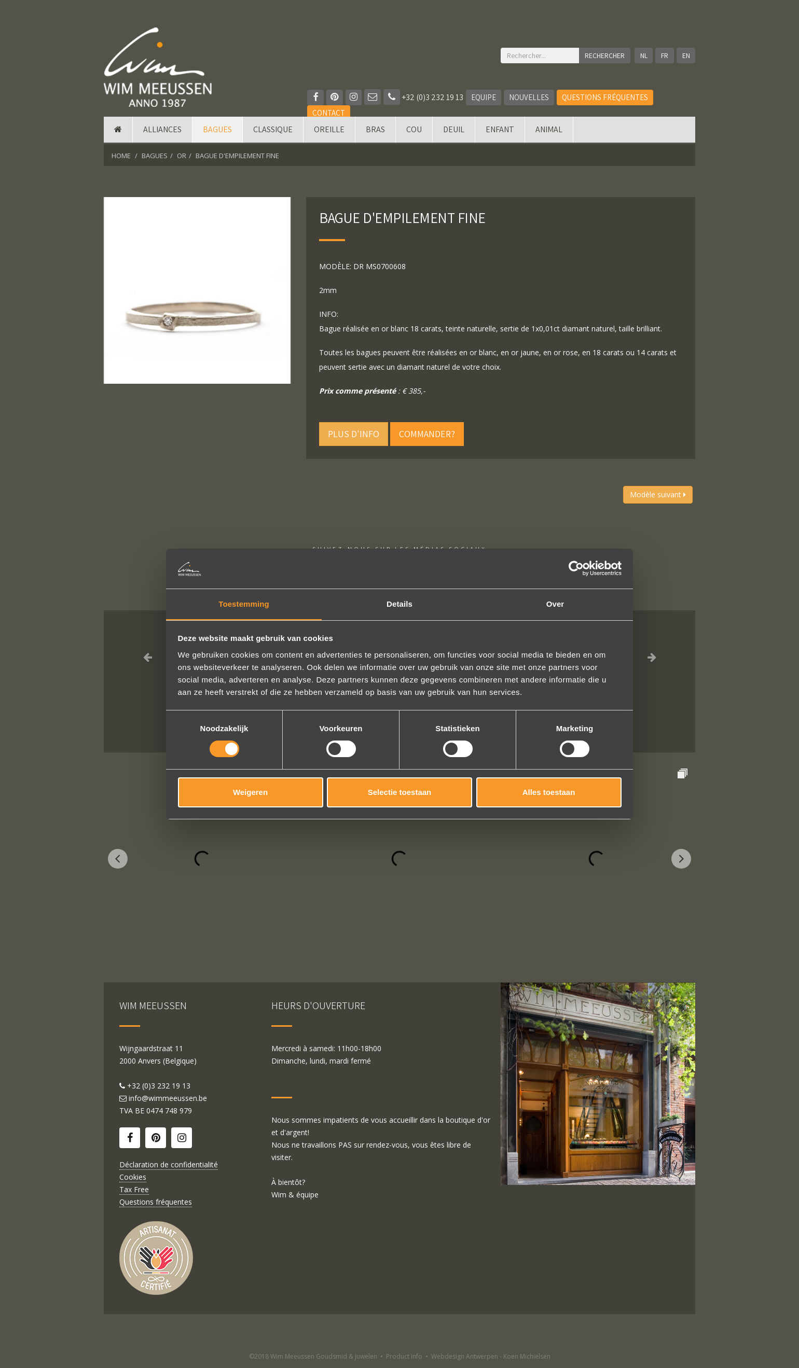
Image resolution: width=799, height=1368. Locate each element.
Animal (548, 130)
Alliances (162, 130)
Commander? (427, 434)
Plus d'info (353, 434)
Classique (273, 130)
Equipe (484, 97)
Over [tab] (555, 603)
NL (643, 55)
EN (686, 55)
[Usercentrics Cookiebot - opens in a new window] (576, 568)
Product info (404, 1356)
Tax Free (134, 1189)
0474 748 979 (169, 1110)
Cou (414, 130)
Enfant (500, 130)
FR (664, 55)
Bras (375, 130)
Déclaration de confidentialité (168, 1164)
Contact (328, 113)
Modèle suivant (658, 494)
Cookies (132, 1177)
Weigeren (250, 792)
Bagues (217, 130)
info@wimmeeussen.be (168, 1098)
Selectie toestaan (400, 792)
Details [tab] (399, 603)
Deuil (453, 130)
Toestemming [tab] (243, 603)
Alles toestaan (548, 792)
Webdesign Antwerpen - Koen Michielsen (490, 1356)
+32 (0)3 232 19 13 (424, 97)
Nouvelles (529, 97)
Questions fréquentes (605, 97)
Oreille (329, 130)
